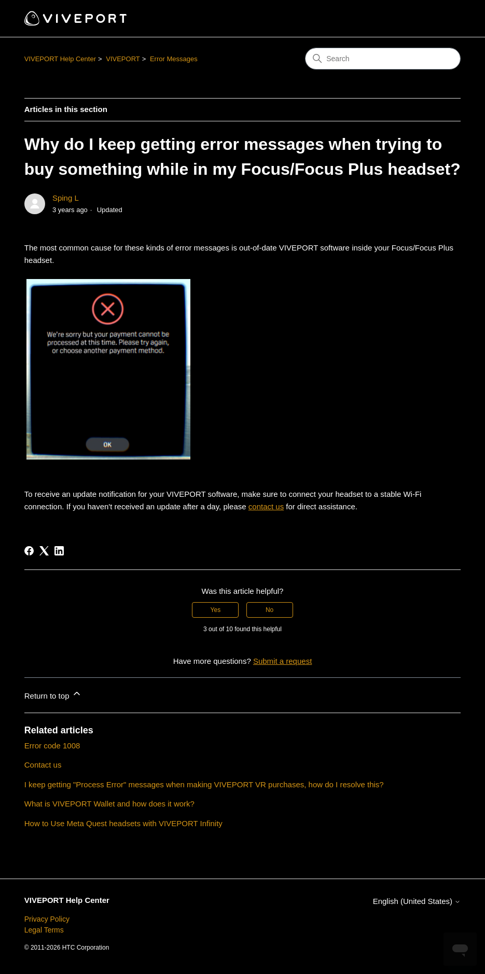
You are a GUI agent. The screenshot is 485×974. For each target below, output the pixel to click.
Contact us (43, 764)
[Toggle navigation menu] (442, 18)
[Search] (383, 58)
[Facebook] (29, 550)
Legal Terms (44, 930)
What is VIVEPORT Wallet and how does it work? (109, 803)
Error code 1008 (52, 745)
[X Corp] (44, 550)
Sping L (65, 197)
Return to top (53, 694)
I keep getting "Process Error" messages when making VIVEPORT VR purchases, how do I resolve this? (204, 784)
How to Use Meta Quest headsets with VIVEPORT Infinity (123, 823)
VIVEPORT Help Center (60, 59)
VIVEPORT (123, 59)
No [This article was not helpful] (269, 610)
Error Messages (174, 59)
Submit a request (282, 661)
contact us (266, 506)
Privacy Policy (47, 919)
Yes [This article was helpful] (216, 610)
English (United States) (417, 901)
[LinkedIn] (59, 550)
